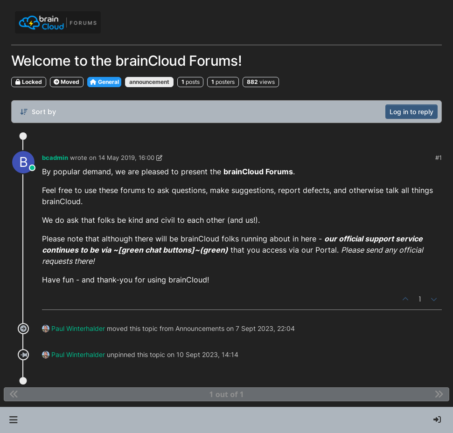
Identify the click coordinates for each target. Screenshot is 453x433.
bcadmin (55, 157)
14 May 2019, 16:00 (126, 157)
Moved (66, 81)
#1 (438, 157)
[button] (13, 420)
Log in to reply (411, 112)
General (104, 81)
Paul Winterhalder (78, 328)
